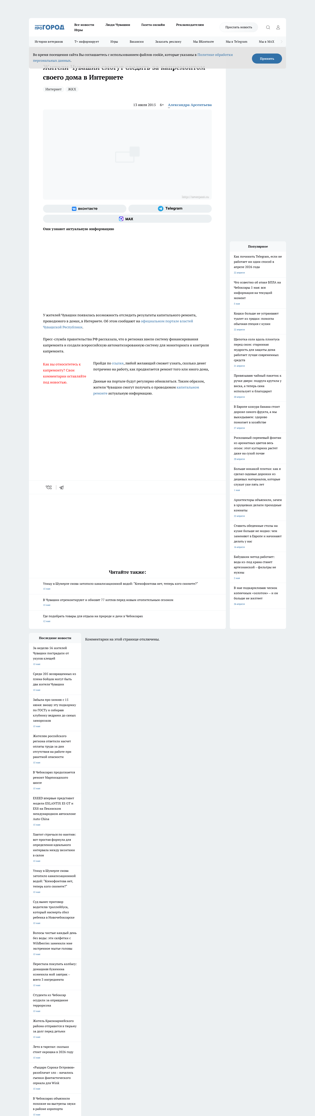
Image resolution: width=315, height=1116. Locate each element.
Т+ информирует (87, 42)
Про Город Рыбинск (109, 959)
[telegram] (63, 487)
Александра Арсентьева (190, 104)
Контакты (136, 983)
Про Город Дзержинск (41, 968)
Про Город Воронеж (143, 954)
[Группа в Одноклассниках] (215, 961)
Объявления (35, 988)
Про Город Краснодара (111, 968)
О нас (83, 983)
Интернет (53, 89)
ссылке (118, 363)
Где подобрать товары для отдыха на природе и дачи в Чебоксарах (127, 619)
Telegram (34, 983)
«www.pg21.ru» (56, 1001)
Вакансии (137, 42)
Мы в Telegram (237, 42)
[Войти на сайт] (278, 27)
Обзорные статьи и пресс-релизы (150, 988)
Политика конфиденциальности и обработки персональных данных (67, 1057)
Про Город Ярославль (41, 959)
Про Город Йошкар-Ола (111, 954)
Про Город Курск (72, 959)
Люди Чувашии (117, 25)
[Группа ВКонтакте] (84, 209)
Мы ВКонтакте (203, 42)
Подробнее (135, 1052)
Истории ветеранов (49, 42)
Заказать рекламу (168, 42)
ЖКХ (72, 89)
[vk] (49, 487)
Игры (78, 30)
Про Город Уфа (140, 959)
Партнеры (136, 993)
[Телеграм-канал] (170, 209)
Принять (267, 59)
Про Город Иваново (178, 954)
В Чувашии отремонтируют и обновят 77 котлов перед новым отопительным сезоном (127, 603)
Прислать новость (238, 27)
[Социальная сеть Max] (127, 219)
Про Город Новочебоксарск (44, 954)
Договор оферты (89, 988)
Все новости (84, 25)
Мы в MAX (266, 42)
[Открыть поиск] (268, 27)
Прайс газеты (36, 993)
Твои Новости (71, 954)
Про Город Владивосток (76, 968)
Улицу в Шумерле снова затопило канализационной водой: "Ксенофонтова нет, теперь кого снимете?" (127, 586)
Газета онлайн (153, 25)
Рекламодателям (190, 25)
